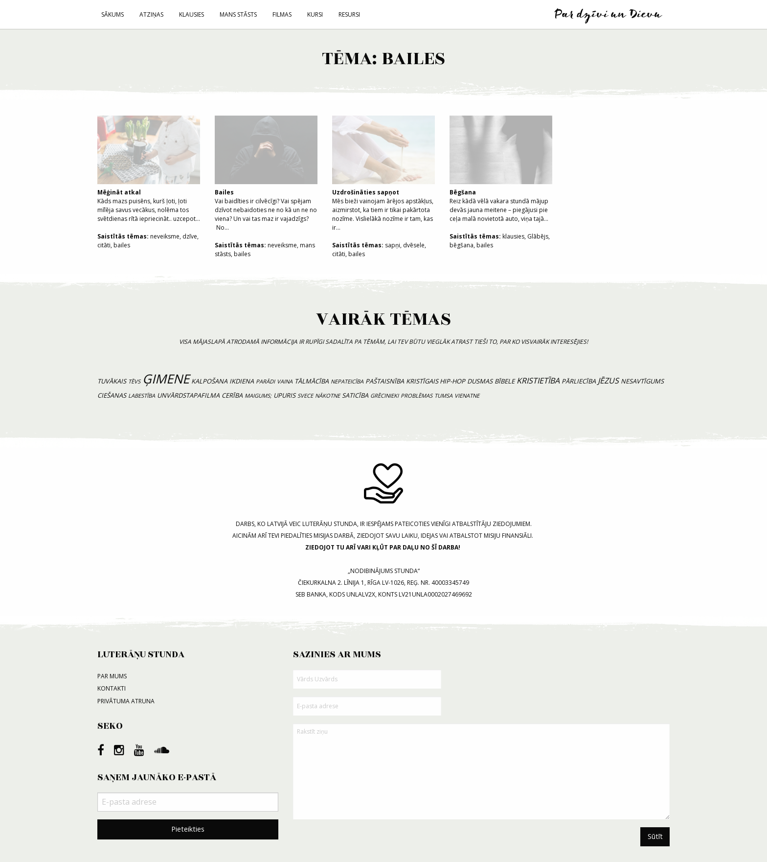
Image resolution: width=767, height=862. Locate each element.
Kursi (315, 14)
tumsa (443, 395)
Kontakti (111, 688)
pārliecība (579, 381)
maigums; (258, 395)
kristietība (538, 380)
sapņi (392, 245)
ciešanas (111, 395)
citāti (104, 245)
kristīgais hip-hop (435, 381)
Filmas (282, 14)
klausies (513, 236)
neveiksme (165, 236)
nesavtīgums (642, 381)
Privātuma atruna (126, 701)
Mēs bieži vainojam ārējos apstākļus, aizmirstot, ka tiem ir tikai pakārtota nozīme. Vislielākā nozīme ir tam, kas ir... (383, 174)
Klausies (191, 14)
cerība (232, 395)
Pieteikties (187, 829)
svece (305, 395)
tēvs (134, 381)
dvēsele (414, 245)
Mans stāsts (238, 14)
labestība (141, 395)
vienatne (466, 395)
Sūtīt (655, 836)
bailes (121, 245)
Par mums (112, 676)
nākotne (327, 395)
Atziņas (151, 14)
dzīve (189, 236)
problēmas (416, 395)
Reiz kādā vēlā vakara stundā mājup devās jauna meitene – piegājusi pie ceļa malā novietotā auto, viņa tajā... (501, 169)
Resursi (349, 14)
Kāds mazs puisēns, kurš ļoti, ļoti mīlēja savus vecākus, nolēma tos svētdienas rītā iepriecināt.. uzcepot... (148, 169)
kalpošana (209, 381)
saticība (355, 395)
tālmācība (311, 381)
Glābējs (537, 236)
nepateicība (347, 381)
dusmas (480, 381)
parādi (265, 381)
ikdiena (241, 381)
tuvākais (111, 381)
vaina (285, 381)
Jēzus (608, 380)
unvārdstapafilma (188, 395)
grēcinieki (384, 395)
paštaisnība (384, 381)
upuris (284, 395)
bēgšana (462, 245)
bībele (505, 381)
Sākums (112, 14)
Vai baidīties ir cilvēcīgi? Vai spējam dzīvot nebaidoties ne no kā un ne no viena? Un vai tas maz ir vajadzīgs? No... (266, 174)
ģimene (165, 378)
